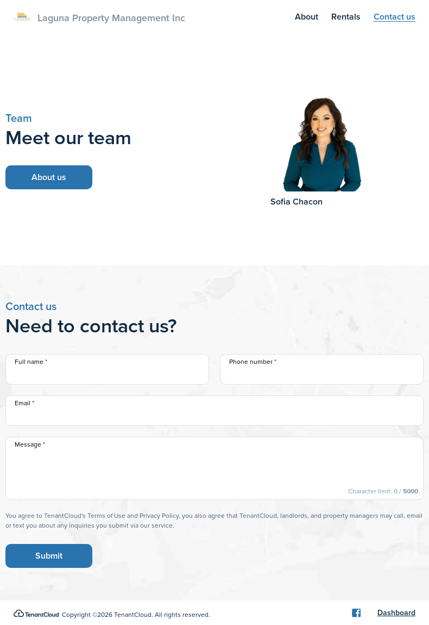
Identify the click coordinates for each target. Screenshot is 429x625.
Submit (48, 555)
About (306, 16)
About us (48, 177)
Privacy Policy (159, 516)
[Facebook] (356, 613)
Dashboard (396, 613)
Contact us (394, 16)
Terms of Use (106, 516)
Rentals (346, 16)
